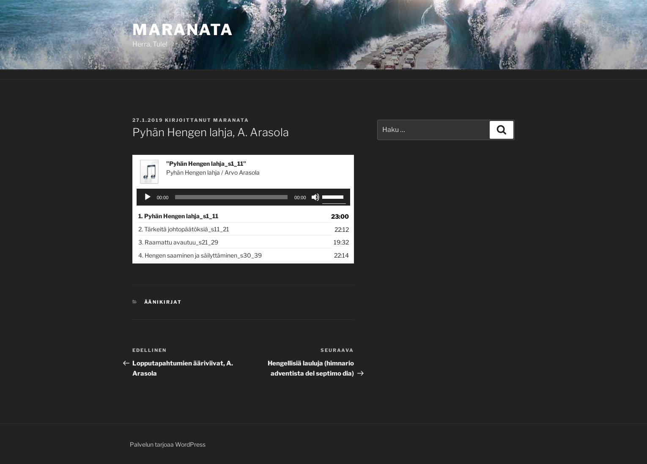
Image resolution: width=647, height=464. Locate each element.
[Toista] (147, 197)
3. (178, 242)
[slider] (231, 197)
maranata (231, 120)
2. (183, 229)
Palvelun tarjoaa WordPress (168, 444)
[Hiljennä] (315, 197)
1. (178, 216)
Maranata (182, 29)
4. (200, 255)
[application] (243, 197)
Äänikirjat (163, 302)
